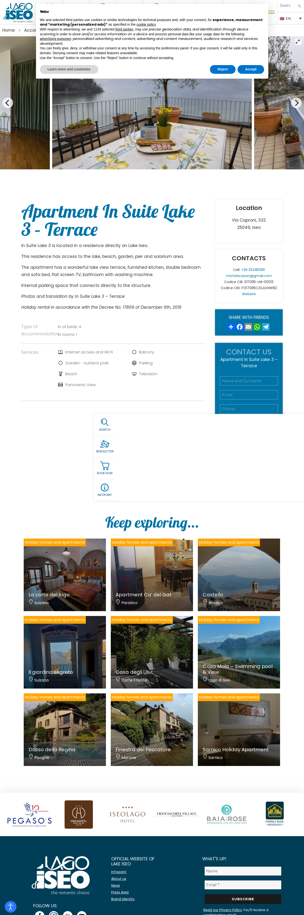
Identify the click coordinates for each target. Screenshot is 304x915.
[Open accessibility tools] (10, 907)
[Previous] (7, 103)
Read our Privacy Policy (222, 910)
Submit (249, 477)
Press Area (120, 892)
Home (8, 30)
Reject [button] (223, 69)
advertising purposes (55, 39)
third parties (124, 29)
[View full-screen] (298, 42)
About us (118, 878)
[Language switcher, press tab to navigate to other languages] (290, 18)
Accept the (247, 455)
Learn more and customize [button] (69, 69)
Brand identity (123, 899)
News (115, 885)
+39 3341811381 (253, 269)
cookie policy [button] (146, 24)
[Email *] (243, 884)
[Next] (296, 103)
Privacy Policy (257, 455)
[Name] (243, 871)
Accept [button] (251, 69)
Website (249, 294)
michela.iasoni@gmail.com (249, 275)
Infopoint (118, 872)
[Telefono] (249, 408)
